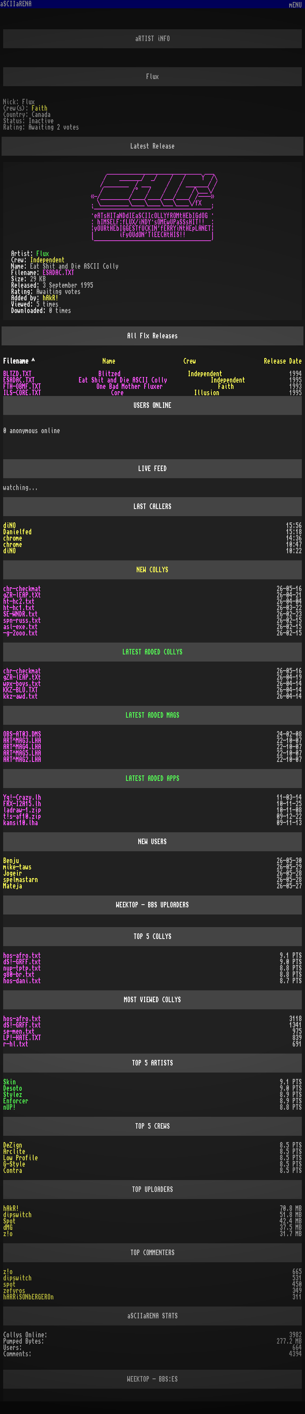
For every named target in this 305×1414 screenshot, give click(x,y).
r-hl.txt (15, 1044)
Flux (42, 254)
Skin (9, 1082)
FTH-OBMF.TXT (22, 386)
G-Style (14, 1164)
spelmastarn (20, 880)
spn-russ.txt (22, 620)
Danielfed (17, 532)
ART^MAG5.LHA (22, 753)
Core (117, 393)
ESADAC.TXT (58, 273)
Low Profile (20, 1158)
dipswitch (17, 1215)
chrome (12, 538)
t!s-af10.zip (22, 816)
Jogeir (12, 873)
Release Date (283, 361)
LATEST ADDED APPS (152, 778)
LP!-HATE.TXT (22, 1038)
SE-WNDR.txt (20, 614)
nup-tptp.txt (22, 968)
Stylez (12, 1095)
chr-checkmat (22, 589)
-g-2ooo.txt (20, 633)
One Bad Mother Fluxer (129, 386)
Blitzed (109, 374)
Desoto (12, 1088)
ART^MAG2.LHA (22, 759)
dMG (8, 1227)
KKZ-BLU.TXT (20, 690)
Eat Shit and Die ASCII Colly (123, 380)
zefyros (14, 1291)
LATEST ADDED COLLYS (152, 652)
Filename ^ (19, 361)
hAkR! (50, 298)
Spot (9, 1221)
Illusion (206, 393)
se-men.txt (19, 1031)
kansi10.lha (20, 823)
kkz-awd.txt (20, 696)
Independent (47, 260)
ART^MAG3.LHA (22, 740)
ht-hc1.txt (19, 608)
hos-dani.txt (22, 981)
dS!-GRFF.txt (22, 962)
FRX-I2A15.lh (22, 804)
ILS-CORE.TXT (22, 393)
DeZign (12, 1145)
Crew (189, 361)
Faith (39, 108)
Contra (12, 1170)
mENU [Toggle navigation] (295, 5)
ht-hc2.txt (19, 601)
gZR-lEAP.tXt (22, 595)
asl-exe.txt (20, 627)
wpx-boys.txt (22, 684)
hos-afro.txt (22, 955)
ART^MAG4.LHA (22, 747)
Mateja (12, 886)
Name (109, 361)
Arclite (14, 1151)
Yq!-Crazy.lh (22, 797)
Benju (11, 861)
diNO (9, 525)
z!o (8, 1234)
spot (9, 1284)
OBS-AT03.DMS (22, 734)
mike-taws (17, 867)
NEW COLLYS (152, 570)
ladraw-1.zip (22, 810)
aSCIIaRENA (16, 4)
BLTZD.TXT (17, 374)
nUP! (9, 1107)
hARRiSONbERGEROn (28, 1297)
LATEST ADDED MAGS (152, 715)
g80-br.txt (19, 974)
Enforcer (15, 1101)
